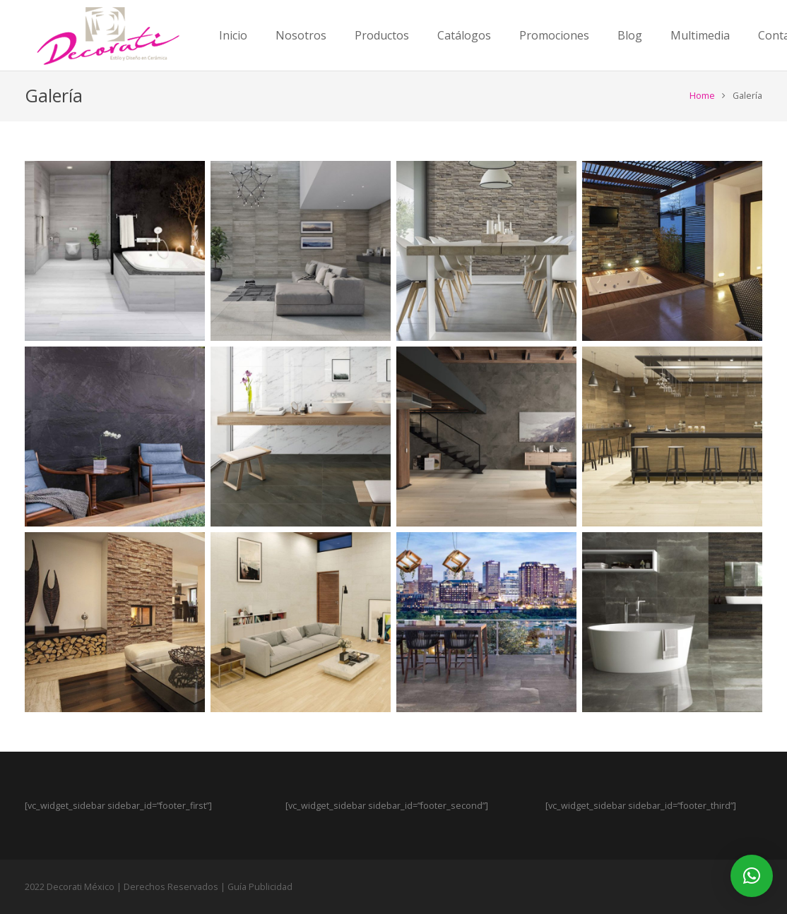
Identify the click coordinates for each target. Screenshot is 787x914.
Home (702, 96)
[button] (751, 876)
